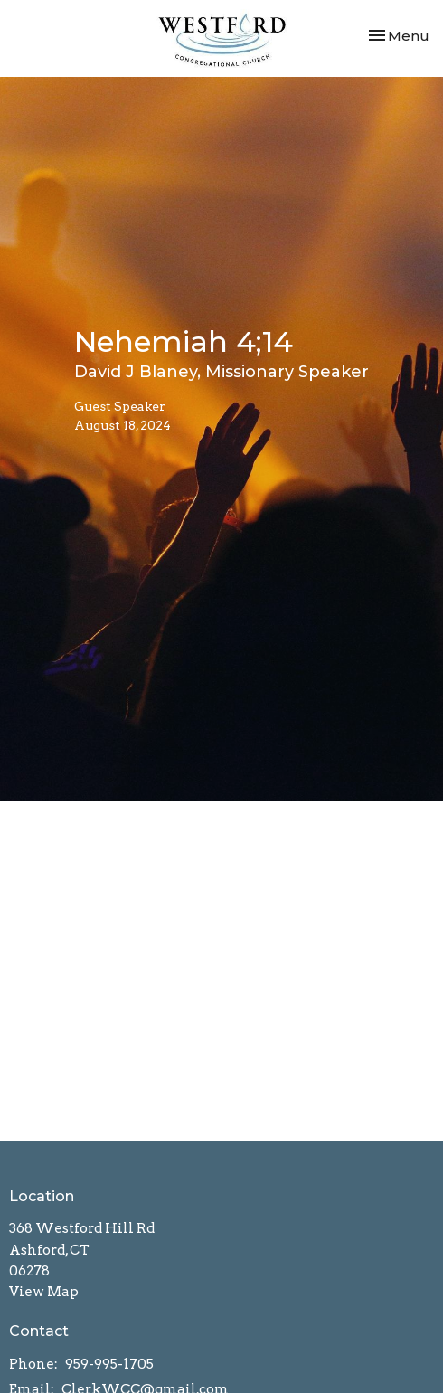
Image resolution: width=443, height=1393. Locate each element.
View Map (44, 1292)
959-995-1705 (109, 1364)
